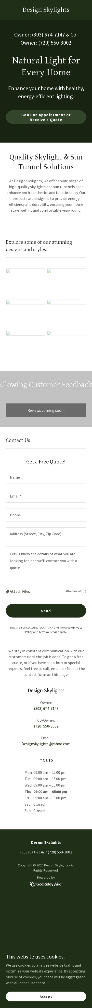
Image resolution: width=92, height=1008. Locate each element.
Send (46, 610)
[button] (8, 591)
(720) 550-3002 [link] (54, 42)
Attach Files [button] (20, 591)
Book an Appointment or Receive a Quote (45, 117)
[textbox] (46, 477)
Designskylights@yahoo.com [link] (46, 743)
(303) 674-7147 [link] (48, 34)
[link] (46, 10)
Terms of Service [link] (49, 632)
